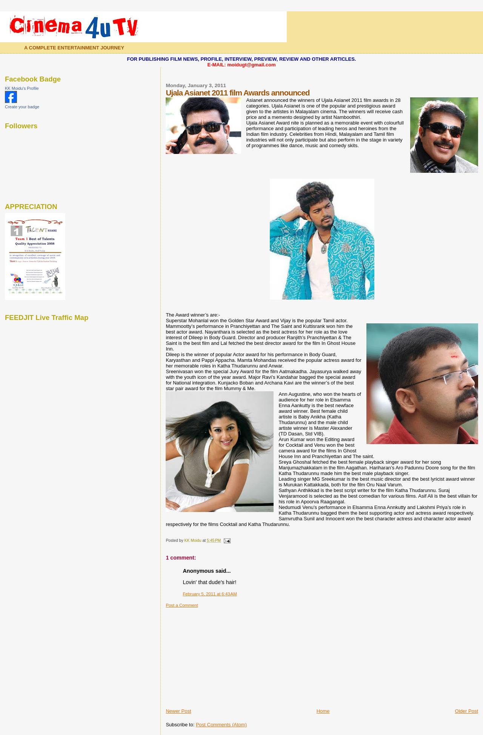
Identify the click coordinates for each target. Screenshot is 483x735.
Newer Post (178, 711)
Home (323, 711)
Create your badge (22, 107)
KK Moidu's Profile (22, 88)
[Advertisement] (222, 655)
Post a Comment (182, 605)
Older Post (466, 711)
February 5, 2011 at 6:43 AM (210, 594)
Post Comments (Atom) (221, 724)
